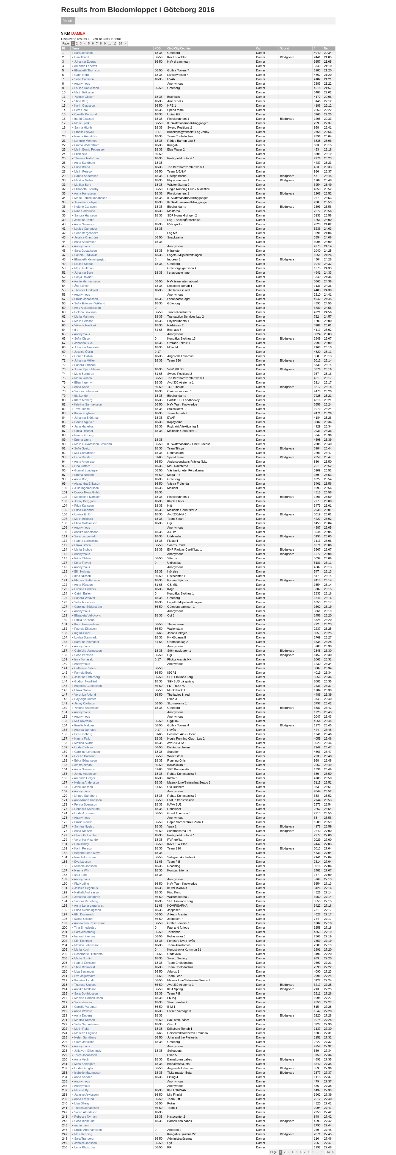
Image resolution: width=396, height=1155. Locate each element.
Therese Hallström (86, 158)
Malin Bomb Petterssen (90, 149)
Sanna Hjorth (83, 127)
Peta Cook (81, 110)
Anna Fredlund (84, 1099)
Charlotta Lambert (86, 835)
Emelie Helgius (84, 725)
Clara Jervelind (84, 1041)
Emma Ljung (82, 439)
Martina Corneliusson (88, 997)
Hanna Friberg (84, 435)
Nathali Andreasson (87, 892)
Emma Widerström (86, 145)
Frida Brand (82, 167)
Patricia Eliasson (85, 628)
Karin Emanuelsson (87, 624)
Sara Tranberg (84, 1138)
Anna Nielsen (83, 830)
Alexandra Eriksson (87, 483)
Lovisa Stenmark (85, 637)
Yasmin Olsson (84, 96)
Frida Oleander (84, 510)
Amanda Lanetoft (85, 66)
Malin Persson (84, 171)
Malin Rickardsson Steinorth (93, 444)
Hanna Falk (82, 738)
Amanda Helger (84, 778)
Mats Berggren (84, 373)
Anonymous (82, 83)
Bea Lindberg (83, 734)
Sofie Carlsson (84, 79)
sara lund (80, 874)
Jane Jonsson (83, 786)
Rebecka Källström (87, 808)
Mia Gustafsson (84, 452)
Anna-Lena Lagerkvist (88, 905)
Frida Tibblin (82, 558)
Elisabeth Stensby (86, 189)
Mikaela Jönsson (85, 866)
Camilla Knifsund (85, 114)
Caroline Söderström (88, 606)
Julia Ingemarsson (86, 488)
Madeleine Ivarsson (87, 496)
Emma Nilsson (84, 474)
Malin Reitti (81, 1028)
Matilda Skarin (84, 743)
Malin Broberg (83, 518)
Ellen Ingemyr (83, 382)
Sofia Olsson (82, 338)
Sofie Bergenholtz (86, 233)
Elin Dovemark (84, 914)
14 (120, 43)
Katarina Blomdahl (86, 641)
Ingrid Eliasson (84, 118)
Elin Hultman (82, 571)
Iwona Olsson (83, 918)
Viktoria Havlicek (85, 325)
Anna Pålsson (83, 584)
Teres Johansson (85, 1055)
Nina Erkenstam (85, 857)
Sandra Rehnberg (86, 901)
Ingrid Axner (82, 633)
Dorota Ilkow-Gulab (87, 492)
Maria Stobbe (83, 549)
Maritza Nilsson (84, 1019)
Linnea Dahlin (83, 356)
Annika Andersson (86, 532)
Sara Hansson (84, 1002)
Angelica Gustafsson (88, 685)
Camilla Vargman (85, 1006)
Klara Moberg (83, 400)
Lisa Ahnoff (81, 57)
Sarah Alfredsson (85, 1112)
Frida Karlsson (84, 505)
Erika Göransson (85, 760)
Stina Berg (81, 101)
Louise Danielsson (86, 88)
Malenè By (81, 1090)
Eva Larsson (82, 861)
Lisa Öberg (81, 1103)
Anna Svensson (84, 224)
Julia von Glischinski (87, 1050)
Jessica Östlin (83, 351)
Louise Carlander (85, 228)
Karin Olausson (84, 105)
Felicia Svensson (85, 804)
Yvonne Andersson (87, 707)
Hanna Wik (81, 870)
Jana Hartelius (84, 426)
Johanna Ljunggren (87, 896)
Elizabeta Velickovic (87, 615)
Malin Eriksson (84, 92)
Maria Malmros (84, 316)
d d (76, 329)
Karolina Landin (84, 980)
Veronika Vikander (86, 839)
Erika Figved (82, 562)
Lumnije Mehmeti (85, 140)
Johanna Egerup (85, 61)
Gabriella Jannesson (88, 650)
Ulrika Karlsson (84, 619)
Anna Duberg (83, 1015)
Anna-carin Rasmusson (89, 923)
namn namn (82, 1125)
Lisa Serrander (84, 971)
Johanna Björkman (87, 417)
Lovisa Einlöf (82, 514)
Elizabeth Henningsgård (90, 259)
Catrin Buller (82, 593)
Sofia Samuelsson (86, 1024)
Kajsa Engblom (84, 413)
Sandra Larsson (85, 365)
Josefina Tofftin (84, 219)
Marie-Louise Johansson (90, 197)
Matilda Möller (83, 180)
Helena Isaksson (85, 312)
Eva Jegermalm (84, 976)
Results (67, 21)
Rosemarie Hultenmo (88, 954)
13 (114, 43)
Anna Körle (81, 386)
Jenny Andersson (85, 773)
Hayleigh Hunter (85, 699)
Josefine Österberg (87, 677)
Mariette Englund (85, 1033)
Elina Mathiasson (85, 523)
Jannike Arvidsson (86, 1094)
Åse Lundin (81, 285)
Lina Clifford (82, 466)
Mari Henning (83, 1134)
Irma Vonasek (83, 659)
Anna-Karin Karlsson (88, 800)
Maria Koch (82, 949)
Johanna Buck (84, 343)
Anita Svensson (84, 769)
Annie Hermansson (87, 281)
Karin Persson (83, 848)
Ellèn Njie (80, 154)
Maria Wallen (83, 378)
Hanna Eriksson (85, 962)
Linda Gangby (83, 1068)
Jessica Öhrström (86, 237)
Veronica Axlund (85, 694)
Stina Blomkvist (84, 967)
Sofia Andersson (85, 602)
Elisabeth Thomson (87, 70)
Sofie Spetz (82, 448)
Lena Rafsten (83, 457)
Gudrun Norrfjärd (85, 681)
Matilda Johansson (87, 945)
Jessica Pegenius (86, 888)
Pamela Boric (83, 672)
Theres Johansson (86, 1107)
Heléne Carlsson (85, 206)
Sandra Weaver (84, 597)
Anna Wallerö (83, 1011)
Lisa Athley (81, 844)
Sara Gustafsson (85, 250)
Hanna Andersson (86, 175)
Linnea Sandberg (85, 795)
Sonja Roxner (83, 277)
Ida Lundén (81, 395)
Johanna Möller (84, 360)
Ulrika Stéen (82, 545)
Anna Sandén (83, 1077)
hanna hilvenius (84, 936)
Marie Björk (82, 123)
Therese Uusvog (85, 984)
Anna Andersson (85, 241)
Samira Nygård (84, 826)
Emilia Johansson (86, 299)
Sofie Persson (83, 655)
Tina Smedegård (85, 927)
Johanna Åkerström (87, 347)
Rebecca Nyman (85, 1116)
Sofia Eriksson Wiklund (89, 303)
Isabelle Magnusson (87, 1072)
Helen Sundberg (85, 1037)
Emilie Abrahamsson (88, 1129)
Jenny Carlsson (84, 703)
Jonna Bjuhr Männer (87, 369)
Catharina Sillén (85, 668)
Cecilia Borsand (84, 756)
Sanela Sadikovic (85, 255)
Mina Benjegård (84, 1063)
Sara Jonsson (83, 52)
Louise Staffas (84, 263)
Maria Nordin (83, 958)
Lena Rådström (84, 1147)
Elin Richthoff (83, 940)
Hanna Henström (85, 136)
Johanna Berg (83, 272)
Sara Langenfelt (85, 536)
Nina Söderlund (84, 211)
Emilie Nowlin (83, 822)
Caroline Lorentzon (87, 751)
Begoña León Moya (87, 852)
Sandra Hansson (85, 215)
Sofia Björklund (84, 1121)
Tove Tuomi (82, 408)
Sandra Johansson (87, 391)
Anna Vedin (81, 1059)
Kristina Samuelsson (88, 404)
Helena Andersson (86, 782)
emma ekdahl (83, 765)
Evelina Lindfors (85, 589)
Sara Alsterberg (84, 932)
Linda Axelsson (84, 813)
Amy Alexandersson (87, 307)
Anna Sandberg (84, 162)
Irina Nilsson (82, 576)
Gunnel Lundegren (86, 470)
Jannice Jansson (85, 1143)
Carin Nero (81, 74)
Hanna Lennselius (86, 540)
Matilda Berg (82, 184)
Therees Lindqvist (86, 290)
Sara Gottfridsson (86, 993)
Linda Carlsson (84, 747)
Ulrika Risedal (83, 430)
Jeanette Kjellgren (86, 202)
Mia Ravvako (83, 721)
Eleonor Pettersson (87, 580)
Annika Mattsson (85, 989)
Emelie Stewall (84, 132)
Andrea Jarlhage (85, 729)
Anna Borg (81, 479)
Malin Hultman (84, 268)
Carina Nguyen (84, 422)
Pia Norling (81, 883)
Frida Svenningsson (87, 910)
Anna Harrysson (85, 193)
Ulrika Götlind (83, 690)
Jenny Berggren (85, 501)
